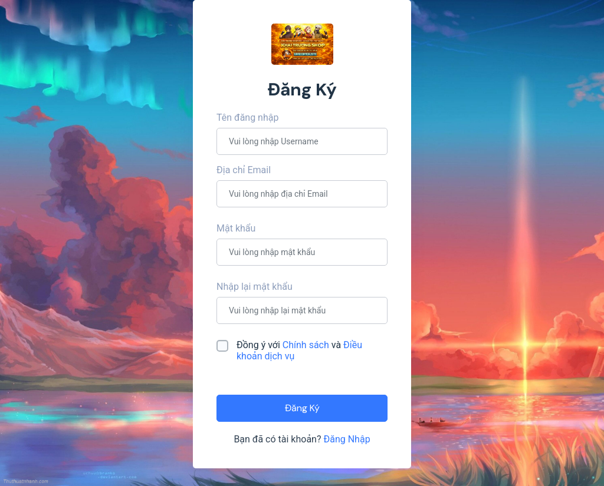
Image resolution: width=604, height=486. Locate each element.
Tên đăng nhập (247, 117)
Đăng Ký (302, 408)
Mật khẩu (235, 228)
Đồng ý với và (299, 350)
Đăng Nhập (346, 439)
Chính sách (307, 345)
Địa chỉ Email (243, 170)
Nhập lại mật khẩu (254, 286)
